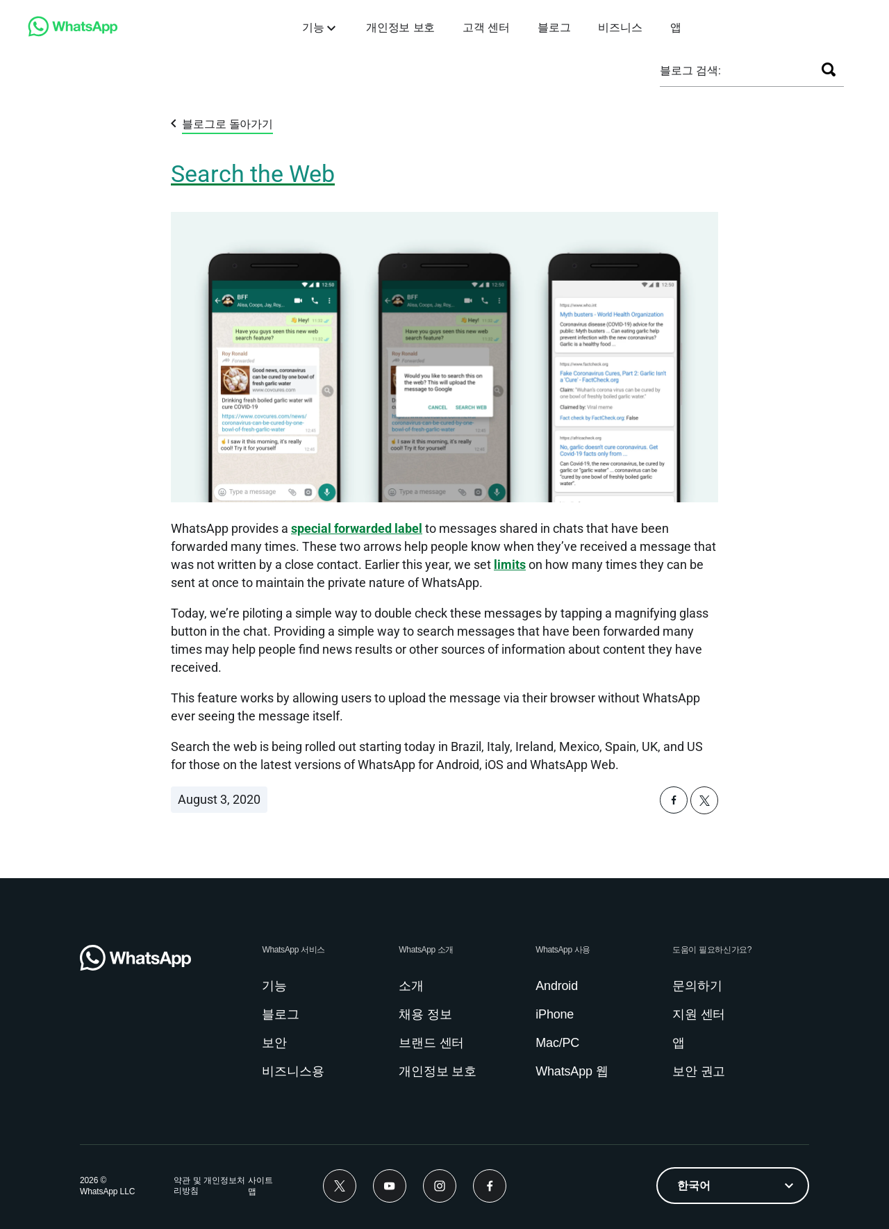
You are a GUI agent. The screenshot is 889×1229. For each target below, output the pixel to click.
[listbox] (732, 1185)
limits (510, 564)
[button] (674, 809)
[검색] (828, 69)
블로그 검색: (690, 70)
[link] (73, 33)
